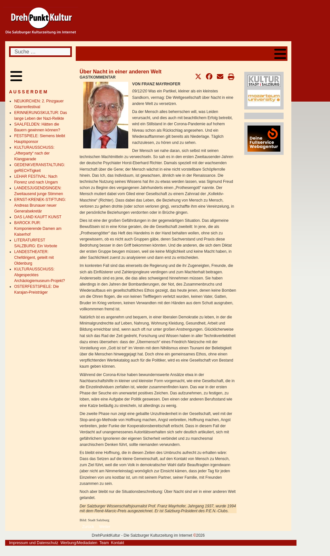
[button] (198, 76)
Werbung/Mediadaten (78, 543)
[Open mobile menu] (280, 53)
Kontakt (117, 543)
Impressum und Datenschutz (33, 543)
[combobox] (40, 51)
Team (104, 543)
